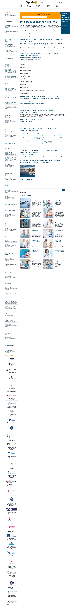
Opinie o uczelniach (28, 6)
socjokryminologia (26, 145)
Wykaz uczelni (64, 27)
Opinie (62, 23)
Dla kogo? (63, 15)
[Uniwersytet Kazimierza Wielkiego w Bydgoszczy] (11, 492)
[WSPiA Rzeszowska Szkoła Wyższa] (11, 520)
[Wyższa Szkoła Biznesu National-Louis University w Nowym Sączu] (11, 380)
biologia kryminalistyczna (37, 133)
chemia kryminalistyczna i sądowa (59, 134)
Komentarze (63, 31)
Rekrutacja (36, 156)
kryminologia (60, 137)
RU (65, 2)
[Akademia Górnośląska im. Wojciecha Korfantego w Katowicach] (11, 511)
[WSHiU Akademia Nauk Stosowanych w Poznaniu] (11, 388)
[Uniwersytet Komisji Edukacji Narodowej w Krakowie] (11, 585)
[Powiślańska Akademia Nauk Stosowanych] (11, 437)
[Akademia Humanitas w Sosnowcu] (11, 371)
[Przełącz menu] (60, 13)
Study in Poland (57, 6)
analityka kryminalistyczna (25, 133)
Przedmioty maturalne (65, 19)
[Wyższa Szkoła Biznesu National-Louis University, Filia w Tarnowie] (11, 545)
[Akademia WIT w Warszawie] (11, 397)
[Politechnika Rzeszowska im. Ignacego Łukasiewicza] (11, 474)
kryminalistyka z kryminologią (48, 137)
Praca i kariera (48, 6)
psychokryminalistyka (59, 141)
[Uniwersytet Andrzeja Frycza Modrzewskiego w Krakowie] (11, 594)
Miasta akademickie (65, 29)
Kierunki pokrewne (64, 25)
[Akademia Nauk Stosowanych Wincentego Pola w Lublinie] (11, 483)
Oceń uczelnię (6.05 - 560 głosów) (26, 156)
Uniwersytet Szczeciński (26, 154)
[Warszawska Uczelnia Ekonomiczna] (11, 429)
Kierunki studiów (38, 6)
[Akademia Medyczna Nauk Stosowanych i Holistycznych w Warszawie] (11, 456)
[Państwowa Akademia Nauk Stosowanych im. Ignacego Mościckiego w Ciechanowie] (11, 502)
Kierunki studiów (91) (51, 156)
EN (63, 2)
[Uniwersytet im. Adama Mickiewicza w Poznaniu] (11, 405)
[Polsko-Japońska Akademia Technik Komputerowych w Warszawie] (11, 575)
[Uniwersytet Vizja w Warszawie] (11, 465)
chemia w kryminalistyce (26, 137)
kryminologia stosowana (37, 141)
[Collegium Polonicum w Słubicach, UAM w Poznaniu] (11, 446)
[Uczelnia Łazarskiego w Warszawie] (11, 413)
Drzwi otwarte (65, 156)
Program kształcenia (65, 17)
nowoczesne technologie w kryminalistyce (48, 142)
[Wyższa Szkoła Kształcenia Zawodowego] (11, 536)
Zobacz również (64, 33)
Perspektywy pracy (65, 21)
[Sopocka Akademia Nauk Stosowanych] (11, 421)
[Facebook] (59, 2)
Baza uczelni (21, 6)
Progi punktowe (59, 156)
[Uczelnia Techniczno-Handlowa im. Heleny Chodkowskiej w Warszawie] (11, 362)
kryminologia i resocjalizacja (26, 141)
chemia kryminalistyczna (48, 133)
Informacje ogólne (64, 13)
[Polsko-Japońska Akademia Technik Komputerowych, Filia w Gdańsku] (11, 565)
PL (61, 2)
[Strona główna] (35, 2)
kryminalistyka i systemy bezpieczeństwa (37, 138)
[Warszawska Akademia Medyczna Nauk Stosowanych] (11, 555)
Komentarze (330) (42, 156)
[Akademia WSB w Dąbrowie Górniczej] (11, 528)
